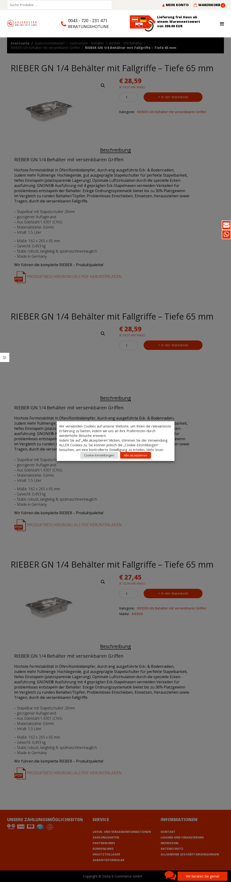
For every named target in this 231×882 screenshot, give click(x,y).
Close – (4, 359)
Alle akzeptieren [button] (135, 455)
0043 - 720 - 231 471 (87, 20)
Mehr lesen (154, 449)
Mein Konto (175, 5)
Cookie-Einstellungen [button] (99, 455)
